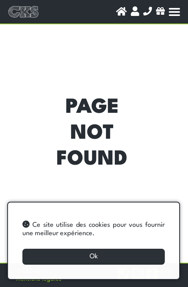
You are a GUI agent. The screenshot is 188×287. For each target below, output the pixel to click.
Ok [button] (94, 256)
